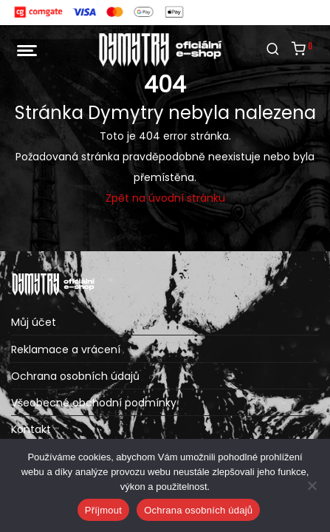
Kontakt (31, 429)
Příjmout (103, 510)
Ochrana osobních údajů (75, 376)
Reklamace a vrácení (65, 349)
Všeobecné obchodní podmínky (93, 402)
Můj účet (33, 322)
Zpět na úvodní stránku (165, 198)
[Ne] (311, 485)
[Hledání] (273, 49)
